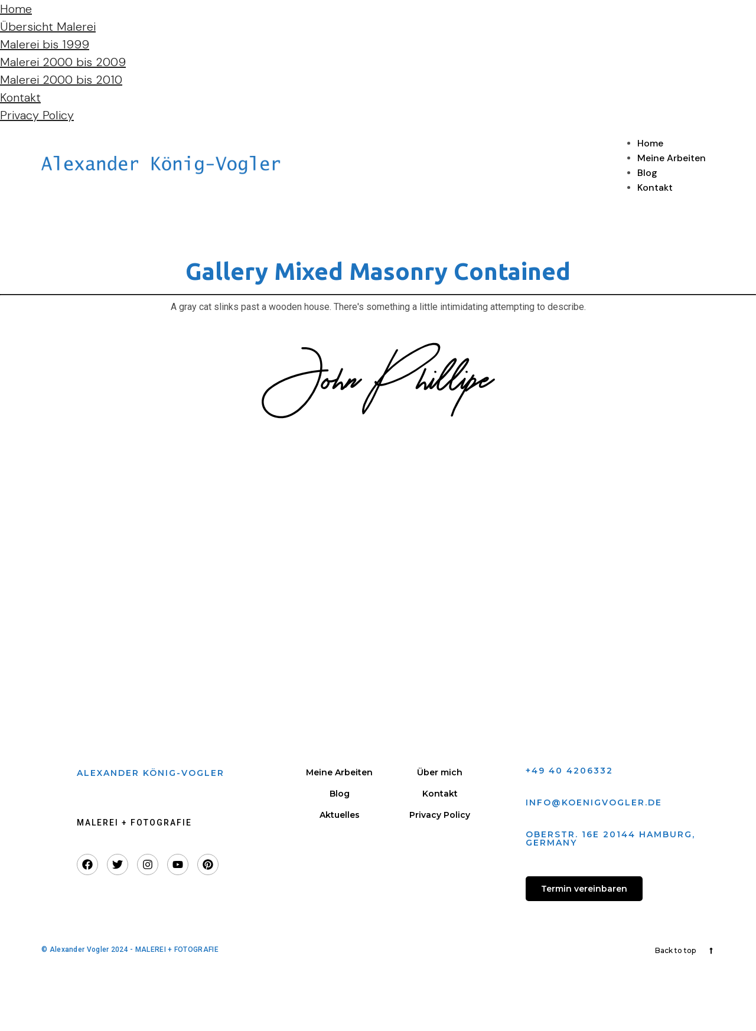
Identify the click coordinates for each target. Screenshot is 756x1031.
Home (16, 9)
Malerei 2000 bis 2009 (63, 62)
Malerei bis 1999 (44, 44)
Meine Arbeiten (671, 158)
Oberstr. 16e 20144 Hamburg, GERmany (610, 838)
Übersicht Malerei (48, 26)
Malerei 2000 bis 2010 (61, 79)
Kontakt (20, 97)
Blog (647, 173)
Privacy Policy (37, 115)
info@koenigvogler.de (594, 802)
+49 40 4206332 (569, 770)
